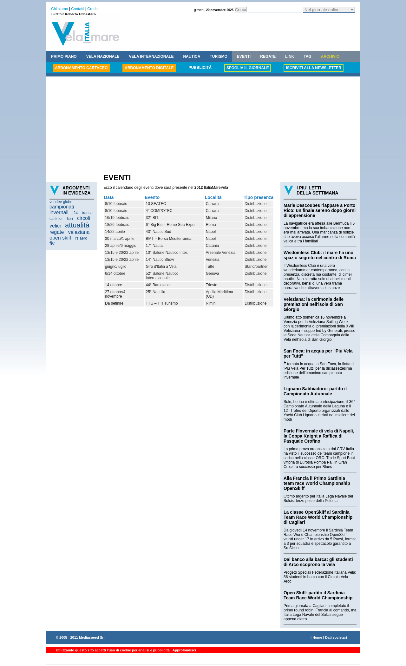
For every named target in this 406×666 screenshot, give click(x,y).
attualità (77, 225)
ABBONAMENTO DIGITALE (149, 68)
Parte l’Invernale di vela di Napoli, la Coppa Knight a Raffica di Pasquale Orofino (319, 436)
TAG (307, 56)
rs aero (81, 238)
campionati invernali (61, 209)
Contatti (77, 9)
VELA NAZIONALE (103, 56)
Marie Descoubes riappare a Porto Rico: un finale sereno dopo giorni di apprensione (320, 210)
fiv (52, 243)
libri (70, 218)
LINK (289, 56)
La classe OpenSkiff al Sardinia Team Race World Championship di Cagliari (318, 517)
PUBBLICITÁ (200, 67)
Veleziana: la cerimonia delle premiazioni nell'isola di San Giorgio (314, 304)
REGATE (268, 56)
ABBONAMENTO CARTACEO (81, 68)
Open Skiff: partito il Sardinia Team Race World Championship (318, 595)
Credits (93, 9)
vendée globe (60, 202)
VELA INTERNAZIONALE (151, 56)
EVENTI (244, 56)
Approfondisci (184, 650)
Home (317, 637)
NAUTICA (191, 56)
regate (56, 232)
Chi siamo (59, 9)
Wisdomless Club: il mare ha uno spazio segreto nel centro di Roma (320, 255)
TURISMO (218, 56)
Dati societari (336, 637)
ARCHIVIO (330, 56)
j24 (75, 213)
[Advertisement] (203, 125)
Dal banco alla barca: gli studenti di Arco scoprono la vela (318, 562)
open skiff (60, 238)
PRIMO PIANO (64, 56)
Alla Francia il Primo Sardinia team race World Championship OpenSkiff (317, 483)
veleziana (79, 232)
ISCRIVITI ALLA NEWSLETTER (313, 68)
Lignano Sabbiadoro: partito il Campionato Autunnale (315, 391)
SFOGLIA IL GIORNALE (247, 68)
